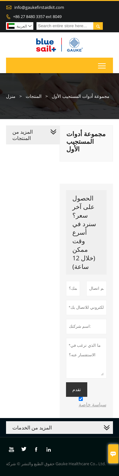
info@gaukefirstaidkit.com (39, 7)
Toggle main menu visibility (102, 64)
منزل (11, 96)
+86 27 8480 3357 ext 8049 (37, 16)
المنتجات (34, 96)
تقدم (76, 389)
